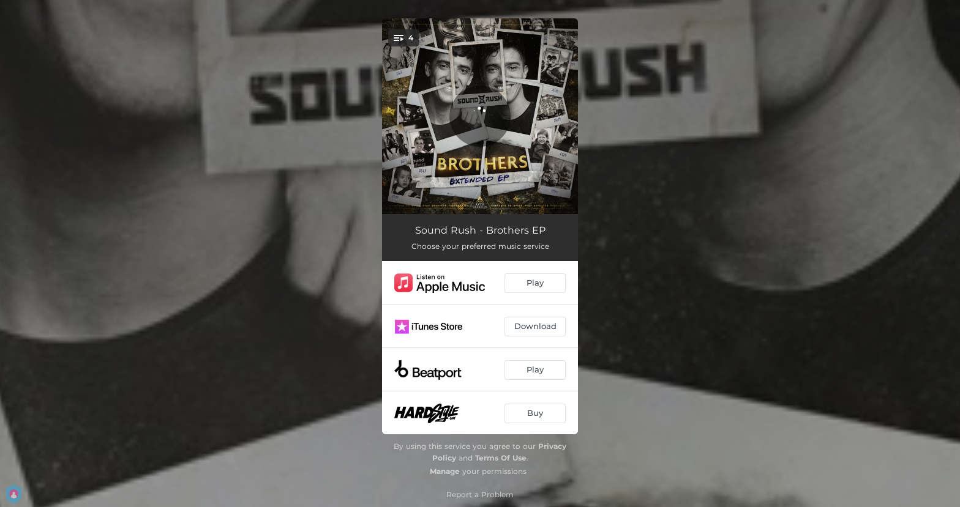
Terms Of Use (501, 457)
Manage (445, 471)
